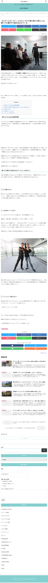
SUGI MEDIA (24, 1)
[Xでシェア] (8, 26)
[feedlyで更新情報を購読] (12, 348)
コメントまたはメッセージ (7, 489)
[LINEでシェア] (23, 29)
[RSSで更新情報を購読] (35, 348)
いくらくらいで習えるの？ (8, 113)
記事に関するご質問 (7, 481)
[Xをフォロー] (35, 345)
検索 (2, 447)
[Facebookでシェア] (23, 26)
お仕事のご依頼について (8, 484)
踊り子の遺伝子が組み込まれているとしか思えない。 (17, 107)
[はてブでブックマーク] (39, 26)
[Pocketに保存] (8, 29)
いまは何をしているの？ (8, 111)
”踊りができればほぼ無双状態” (11, 105)
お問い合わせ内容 (5, 479)
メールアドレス (5, 474)
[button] (39, 29)
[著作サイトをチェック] (12, 345)
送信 (3, 500)
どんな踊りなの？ (6, 109)
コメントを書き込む (24, 438)
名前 (2, 469)
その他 (4, 486)
